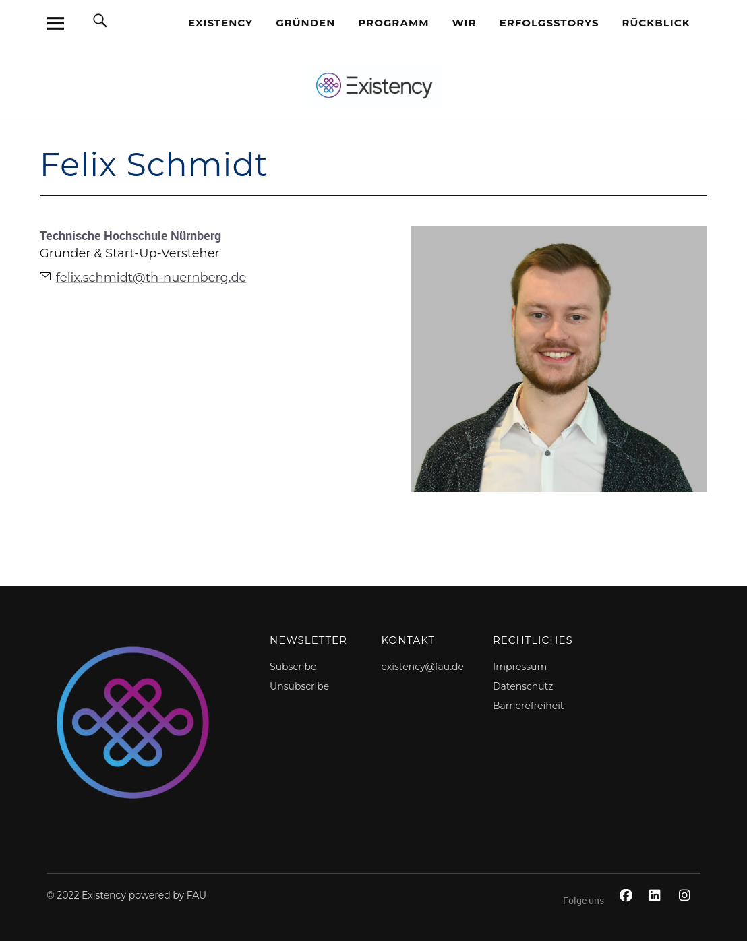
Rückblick (656, 22)
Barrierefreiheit (528, 706)
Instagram (687, 910)
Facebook (627, 910)
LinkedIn (657, 910)
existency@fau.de (423, 667)
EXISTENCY (220, 22)
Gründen (305, 22)
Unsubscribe (299, 686)
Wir (464, 22)
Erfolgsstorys (549, 22)
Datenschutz (523, 686)
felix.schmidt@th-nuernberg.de (151, 277)
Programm (393, 22)
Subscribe (293, 667)
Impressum (520, 667)
